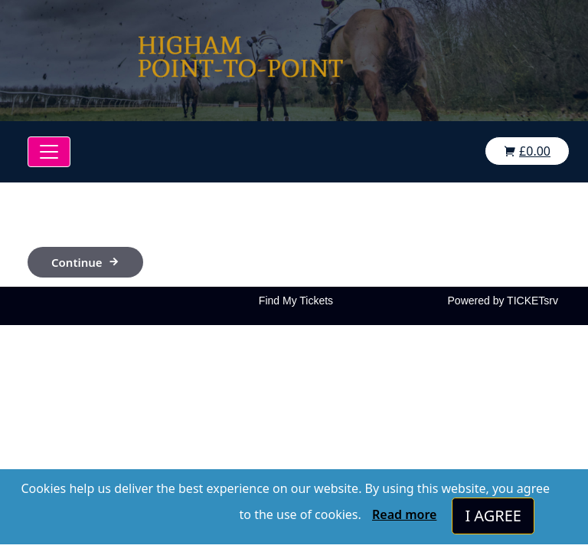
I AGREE (493, 515)
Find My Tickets (296, 300)
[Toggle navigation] (49, 151)
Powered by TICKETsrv (503, 300)
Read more (404, 514)
